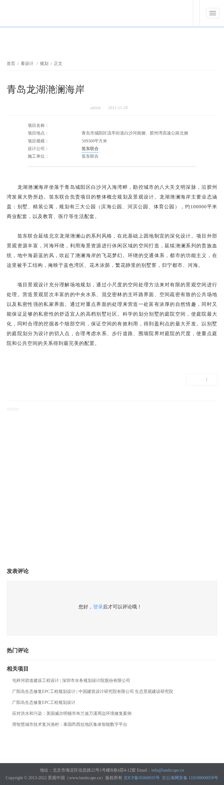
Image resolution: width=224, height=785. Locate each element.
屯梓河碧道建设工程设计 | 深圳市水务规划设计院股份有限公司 (71, 680)
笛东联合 (90, 148)
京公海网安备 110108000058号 (190, 778)
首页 (11, 63)
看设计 (28, 63)
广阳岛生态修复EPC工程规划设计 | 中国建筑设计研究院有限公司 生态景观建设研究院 (92, 691)
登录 (98, 606)
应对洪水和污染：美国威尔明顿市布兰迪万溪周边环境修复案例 (71, 713)
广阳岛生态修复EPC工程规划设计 (43, 702)
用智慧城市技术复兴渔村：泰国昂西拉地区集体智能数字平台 (69, 724)
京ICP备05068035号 (142, 778)
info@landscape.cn (167, 770)
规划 (44, 63)
